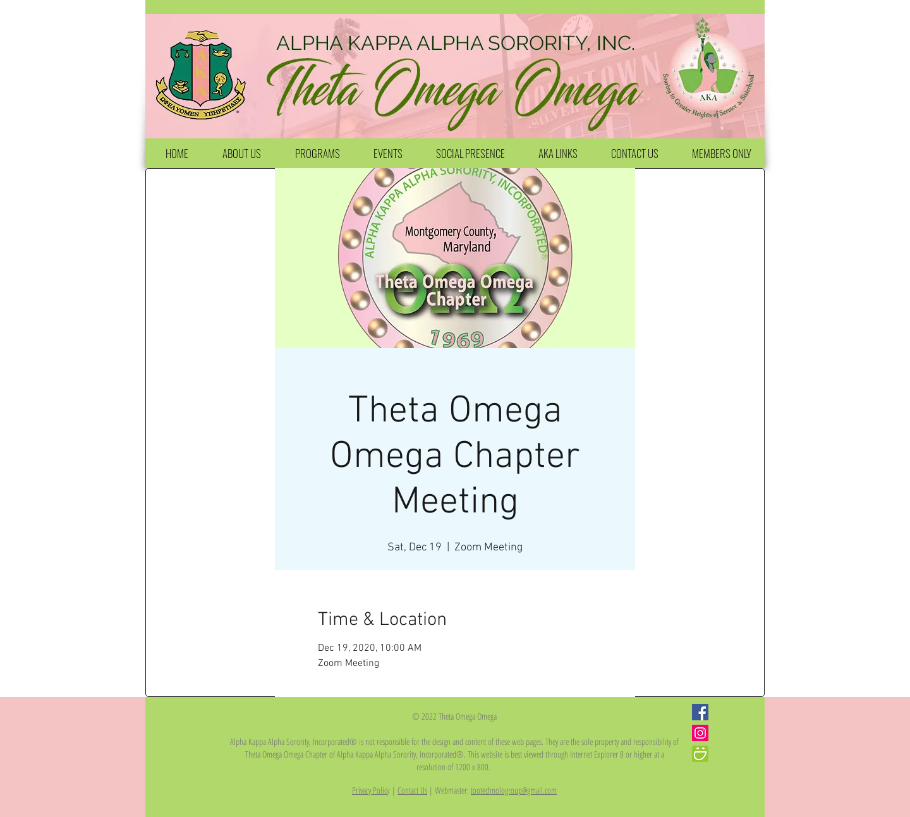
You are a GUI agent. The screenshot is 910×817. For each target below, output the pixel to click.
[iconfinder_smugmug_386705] (700, 754)
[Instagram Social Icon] (700, 733)
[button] (241, 153)
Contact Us (412, 790)
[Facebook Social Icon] (700, 712)
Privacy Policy (370, 790)
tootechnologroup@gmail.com (514, 790)
